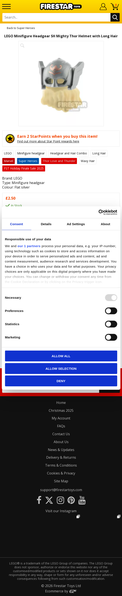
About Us (61, 441)
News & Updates (61, 449)
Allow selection (61, 368)
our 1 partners (29, 246)
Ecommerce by (61, 591)
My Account (61, 418)
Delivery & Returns (61, 457)
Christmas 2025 (61, 410)
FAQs (61, 426)
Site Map (61, 481)
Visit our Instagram (61, 511)
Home (61, 402)
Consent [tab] (16, 224)
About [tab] (105, 224)
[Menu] (6, 6)
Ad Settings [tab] (76, 224)
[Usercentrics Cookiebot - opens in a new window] (98, 212)
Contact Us (61, 434)
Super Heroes (26, 28)
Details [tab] (46, 224)
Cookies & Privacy (61, 473)
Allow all (61, 356)
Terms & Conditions (61, 465)
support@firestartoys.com (61, 489)
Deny (61, 381)
